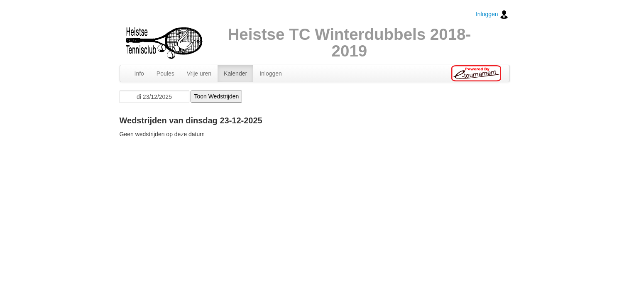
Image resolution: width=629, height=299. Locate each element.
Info (139, 73)
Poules (165, 73)
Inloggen (492, 14)
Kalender (235, 73)
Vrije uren (199, 73)
